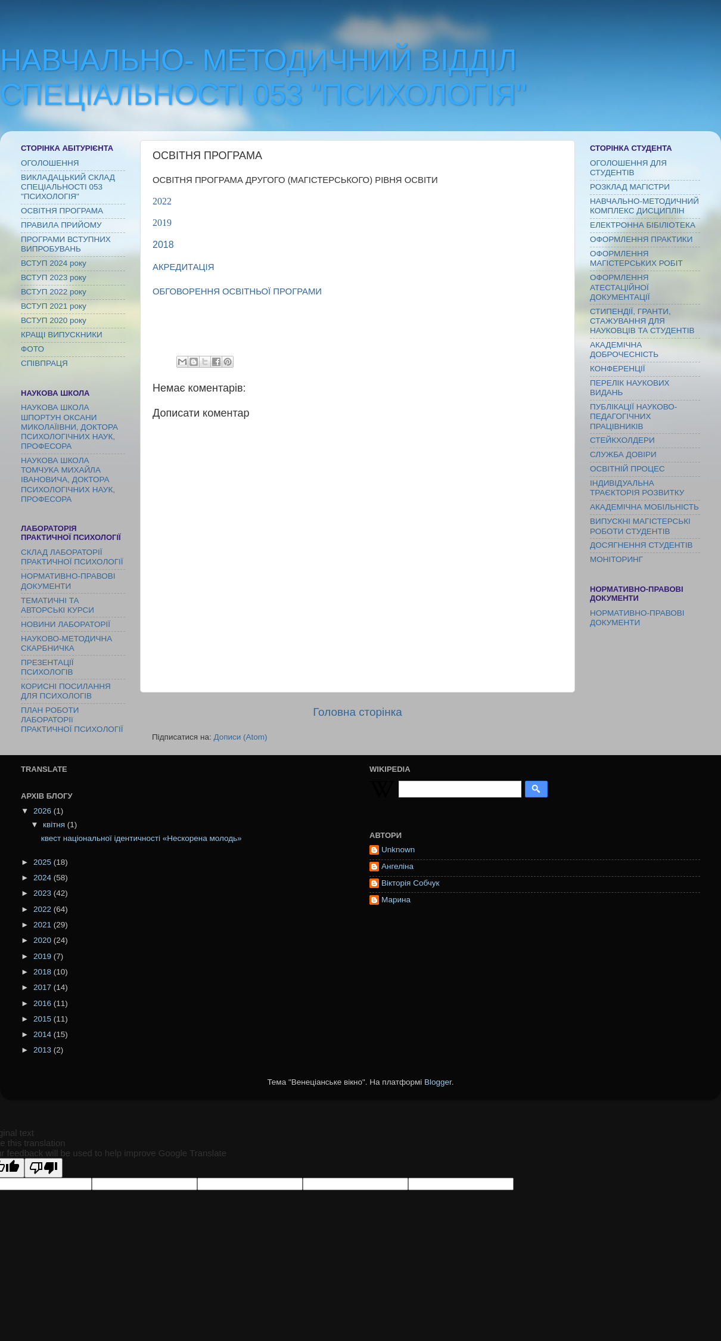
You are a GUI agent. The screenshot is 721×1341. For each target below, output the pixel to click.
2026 (43, 810)
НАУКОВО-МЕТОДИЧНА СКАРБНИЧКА (66, 643)
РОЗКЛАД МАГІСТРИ (630, 186)
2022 (162, 201)
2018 (163, 245)
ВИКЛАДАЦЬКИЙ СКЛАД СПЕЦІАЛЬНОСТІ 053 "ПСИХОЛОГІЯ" (68, 187)
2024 (43, 877)
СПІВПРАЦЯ (44, 363)
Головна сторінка (357, 712)
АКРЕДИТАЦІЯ (183, 267)
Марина (396, 899)
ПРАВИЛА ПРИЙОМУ (61, 225)
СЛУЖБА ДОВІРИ (623, 454)
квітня (55, 824)
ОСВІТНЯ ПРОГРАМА (62, 210)
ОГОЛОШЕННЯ (50, 163)
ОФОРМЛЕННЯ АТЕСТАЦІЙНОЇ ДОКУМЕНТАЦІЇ (620, 287)
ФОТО (32, 348)
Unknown (398, 849)
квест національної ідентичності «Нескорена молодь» (141, 838)
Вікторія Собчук (410, 883)
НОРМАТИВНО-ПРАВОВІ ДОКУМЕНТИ (68, 581)
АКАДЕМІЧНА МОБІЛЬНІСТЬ (644, 506)
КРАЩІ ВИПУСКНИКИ (61, 334)
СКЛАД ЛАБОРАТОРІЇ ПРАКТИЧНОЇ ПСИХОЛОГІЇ (72, 557)
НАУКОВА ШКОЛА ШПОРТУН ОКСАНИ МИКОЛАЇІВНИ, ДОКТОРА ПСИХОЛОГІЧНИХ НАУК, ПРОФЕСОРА (69, 427)
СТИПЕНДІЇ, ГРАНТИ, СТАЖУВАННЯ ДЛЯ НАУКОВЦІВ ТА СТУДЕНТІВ (642, 321)
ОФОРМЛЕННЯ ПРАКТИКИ (641, 239)
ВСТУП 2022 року (53, 291)
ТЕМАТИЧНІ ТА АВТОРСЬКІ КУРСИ (57, 605)
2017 (43, 987)
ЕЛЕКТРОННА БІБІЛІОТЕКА (642, 225)
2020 (43, 940)
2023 (43, 893)
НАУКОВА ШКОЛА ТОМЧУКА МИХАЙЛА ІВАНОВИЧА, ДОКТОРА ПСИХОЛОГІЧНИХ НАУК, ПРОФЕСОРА (68, 480)
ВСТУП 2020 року (53, 320)
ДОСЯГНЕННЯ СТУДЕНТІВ (641, 545)
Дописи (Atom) (240, 736)
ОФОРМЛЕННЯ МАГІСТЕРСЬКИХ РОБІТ (636, 258)
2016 (43, 1003)
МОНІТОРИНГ (616, 559)
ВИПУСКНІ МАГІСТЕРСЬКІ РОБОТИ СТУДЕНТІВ (640, 526)
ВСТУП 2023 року (53, 277)
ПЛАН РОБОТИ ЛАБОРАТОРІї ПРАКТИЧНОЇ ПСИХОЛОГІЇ (72, 720)
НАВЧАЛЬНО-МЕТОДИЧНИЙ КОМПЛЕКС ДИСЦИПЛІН (644, 206)
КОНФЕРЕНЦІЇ (617, 368)
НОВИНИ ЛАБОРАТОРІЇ (65, 624)
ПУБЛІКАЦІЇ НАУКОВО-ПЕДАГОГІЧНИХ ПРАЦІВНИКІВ (633, 416)
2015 (43, 1018)
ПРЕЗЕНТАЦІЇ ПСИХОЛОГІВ (47, 667)
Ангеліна (397, 866)
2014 (43, 1034)
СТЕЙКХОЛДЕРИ (622, 440)
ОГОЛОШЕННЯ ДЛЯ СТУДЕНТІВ (628, 168)
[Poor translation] (43, 1168)
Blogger (438, 1082)
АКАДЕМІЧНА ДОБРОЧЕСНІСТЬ (624, 349)
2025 (43, 862)
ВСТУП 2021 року (53, 306)
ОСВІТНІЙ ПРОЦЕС (627, 468)
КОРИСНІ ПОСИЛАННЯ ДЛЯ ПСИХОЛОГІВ (66, 691)
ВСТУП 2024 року (53, 263)
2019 (162, 223)
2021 (43, 924)
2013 (43, 1049)
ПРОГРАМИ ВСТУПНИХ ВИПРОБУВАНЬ (66, 244)
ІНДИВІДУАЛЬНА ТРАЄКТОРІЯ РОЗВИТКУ (637, 488)
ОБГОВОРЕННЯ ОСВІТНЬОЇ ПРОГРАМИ (238, 291)
